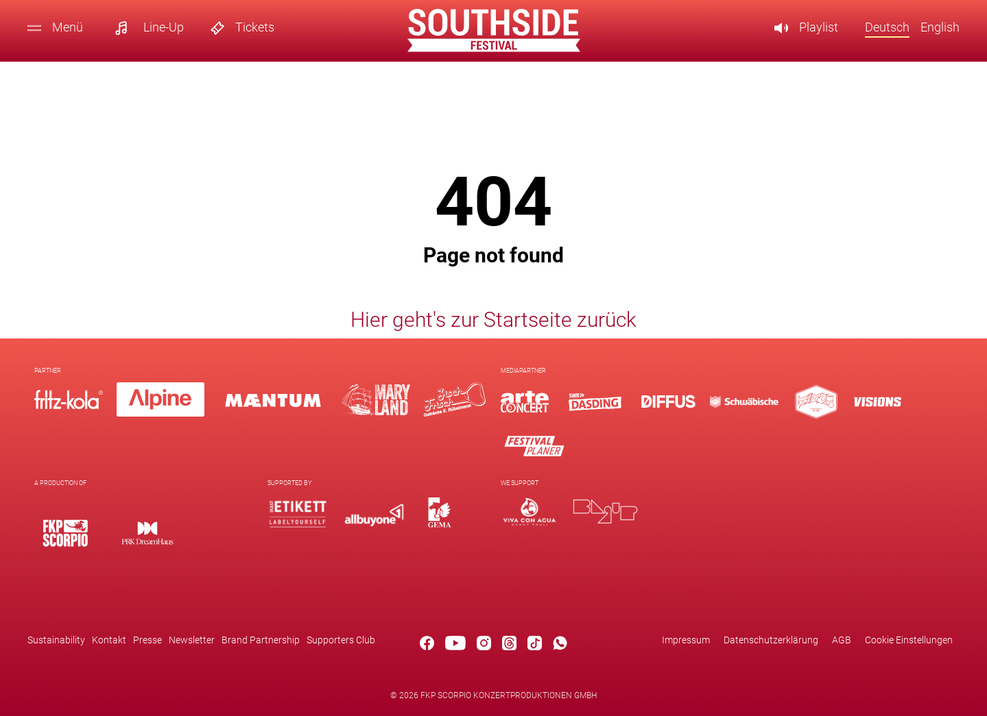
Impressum (686, 639)
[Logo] (525, 402)
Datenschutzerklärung (771, 639)
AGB (841, 639)
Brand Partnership (261, 639)
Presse (147, 639)
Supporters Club (341, 639)
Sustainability (56, 639)
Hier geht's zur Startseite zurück (493, 320)
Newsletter (192, 639)
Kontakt (109, 639)
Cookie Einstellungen (909, 639)
